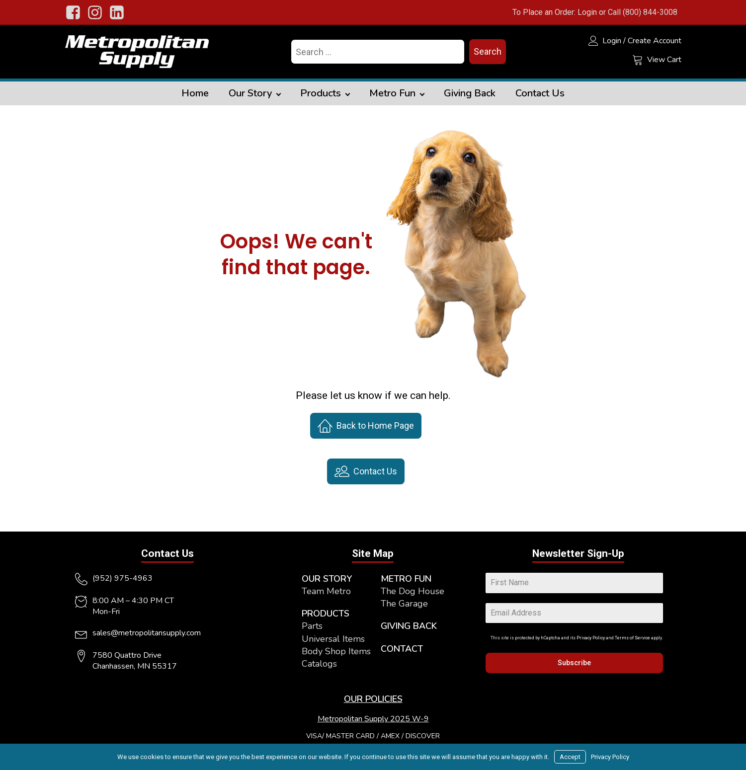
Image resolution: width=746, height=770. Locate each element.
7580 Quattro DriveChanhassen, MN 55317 (134, 661)
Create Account (654, 40)
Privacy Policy (591, 637)
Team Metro (326, 591)
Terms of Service (632, 637)
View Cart (664, 59)
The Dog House (412, 591)
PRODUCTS (325, 613)
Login (587, 12)
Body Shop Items (336, 651)
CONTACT (402, 649)
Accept (570, 757)
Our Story (250, 93)
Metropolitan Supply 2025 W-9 (373, 718)
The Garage (404, 604)
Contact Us (540, 93)
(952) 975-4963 (122, 578)
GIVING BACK (409, 626)
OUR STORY (327, 579)
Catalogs (319, 664)
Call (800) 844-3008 (642, 12)
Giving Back (470, 93)
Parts (312, 626)
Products (320, 93)
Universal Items (333, 639)
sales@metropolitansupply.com (146, 632)
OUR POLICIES (373, 699)
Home (195, 93)
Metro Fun (392, 93)
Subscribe (574, 663)
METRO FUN (406, 579)
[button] (365, 426)
